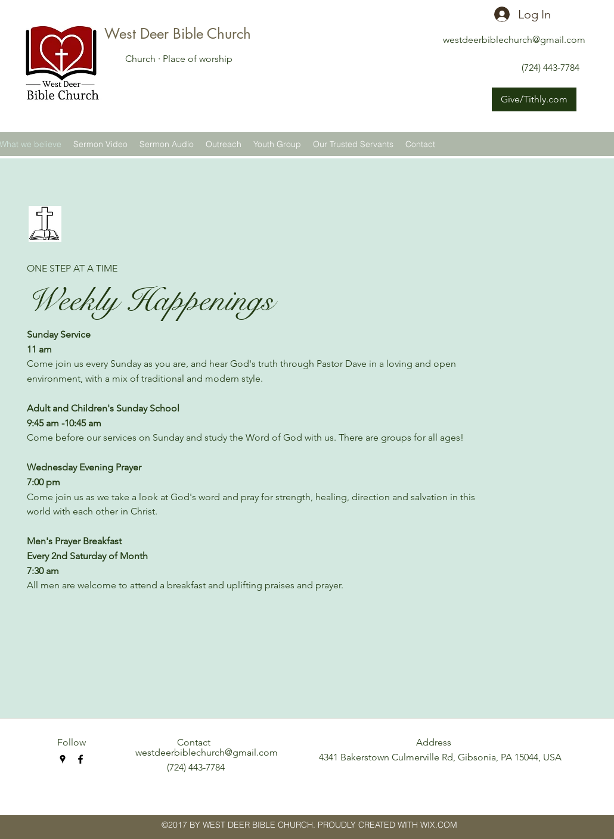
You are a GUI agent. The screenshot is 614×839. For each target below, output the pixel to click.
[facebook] (80, 759)
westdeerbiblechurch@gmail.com (514, 39)
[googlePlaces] (63, 759)
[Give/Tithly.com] (534, 99)
